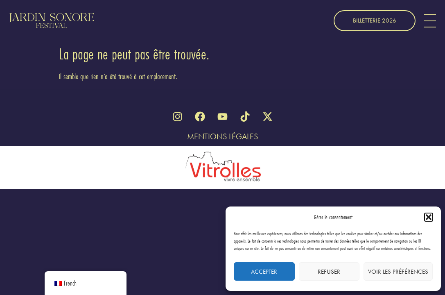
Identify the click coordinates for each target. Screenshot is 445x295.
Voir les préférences (398, 271)
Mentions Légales (222, 136)
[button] (429, 217)
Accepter (264, 271)
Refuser (329, 271)
